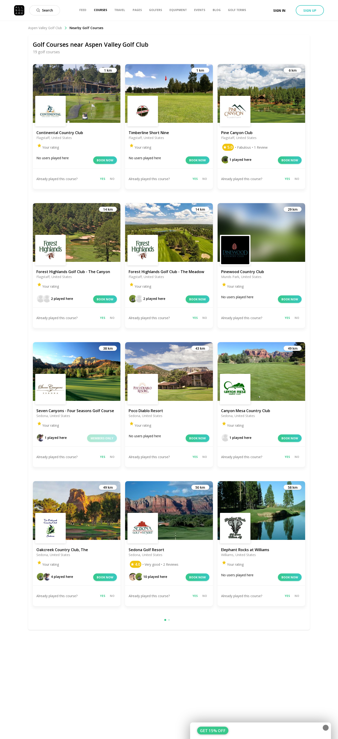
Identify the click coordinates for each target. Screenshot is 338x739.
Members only (102, 438)
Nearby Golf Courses (86, 28)
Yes (102, 179)
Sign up (309, 10)
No (112, 179)
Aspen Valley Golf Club (47, 28)
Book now (105, 160)
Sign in (279, 10)
